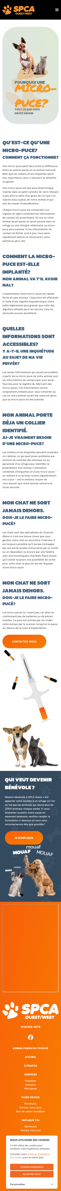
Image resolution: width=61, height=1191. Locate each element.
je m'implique (24, 838)
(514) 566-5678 (30, 1027)
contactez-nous (24, 641)
